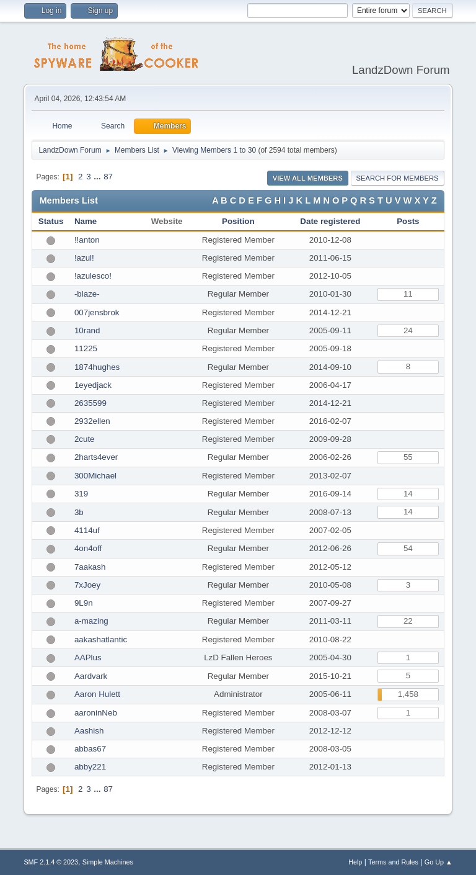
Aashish (89, 730)
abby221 (90, 766)
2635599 (90, 403)
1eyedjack (93, 385)
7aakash (89, 567)
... (98, 176)
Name (85, 221)
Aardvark (90, 676)
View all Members (308, 178)
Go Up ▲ (438, 862)
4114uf (87, 530)
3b (79, 512)
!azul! (84, 257)
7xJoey (87, 585)
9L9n (83, 603)
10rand (87, 330)
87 (108, 176)
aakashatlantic (100, 639)
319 (81, 493)
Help (355, 862)
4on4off (88, 548)
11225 (85, 348)
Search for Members (397, 178)
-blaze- (87, 293)
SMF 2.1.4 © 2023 (51, 862)
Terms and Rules (393, 862)
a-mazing (91, 621)
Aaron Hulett (97, 694)
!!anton (87, 240)
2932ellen (92, 421)
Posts (408, 221)
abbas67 (90, 748)
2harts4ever (96, 457)
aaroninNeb (95, 712)
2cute (84, 439)
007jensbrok (97, 312)
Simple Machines (107, 862)
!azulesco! (93, 275)
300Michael (95, 475)
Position (238, 221)
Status (51, 221)
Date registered (330, 221)
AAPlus (88, 657)
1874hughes (97, 367)
